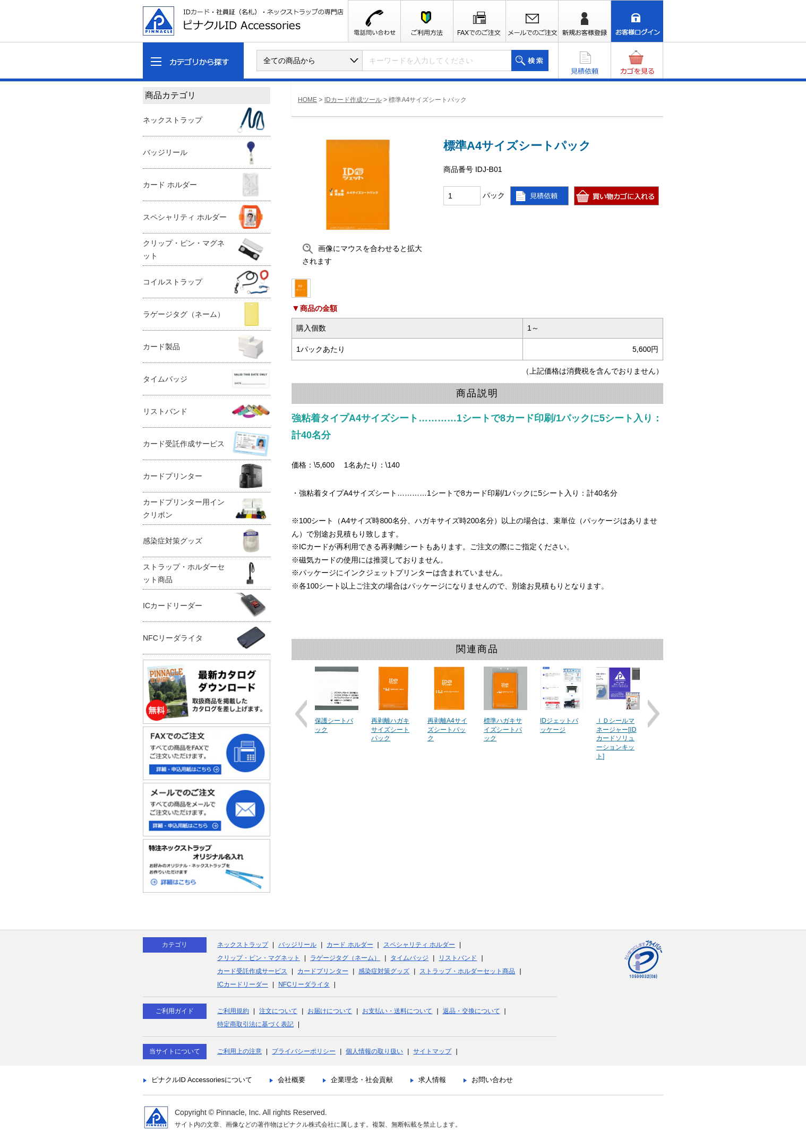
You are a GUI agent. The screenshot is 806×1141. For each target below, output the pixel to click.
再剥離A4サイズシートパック (447, 729)
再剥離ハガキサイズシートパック (390, 729)
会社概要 (291, 1080)
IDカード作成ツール (353, 99)
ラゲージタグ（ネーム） (345, 958)
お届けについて (329, 1011)
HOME (307, 99)
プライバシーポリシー (304, 1051)
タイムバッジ (409, 958)
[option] (336, 700)
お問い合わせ (492, 1080)
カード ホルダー (350, 944)
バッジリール (297, 944)
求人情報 (432, 1080)
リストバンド (458, 958)
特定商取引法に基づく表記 (255, 1024)
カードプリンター (322, 971)
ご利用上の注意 (239, 1051)
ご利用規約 (233, 1011)
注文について (278, 1011)
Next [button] (653, 714)
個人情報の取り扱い (374, 1051)
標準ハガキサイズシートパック (503, 729)
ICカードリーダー (242, 984)
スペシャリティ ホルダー (419, 944)
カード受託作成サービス (252, 971)
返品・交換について (471, 1011)
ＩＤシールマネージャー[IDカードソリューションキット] (616, 738)
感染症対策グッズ (383, 971)
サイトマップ (432, 1051)
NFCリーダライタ (304, 984)
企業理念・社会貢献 (362, 1080)
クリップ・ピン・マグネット (258, 958)
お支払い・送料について (397, 1011)
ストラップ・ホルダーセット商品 (467, 971)
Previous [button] (301, 714)
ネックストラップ (242, 944)
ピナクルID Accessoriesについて (201, 1080)
